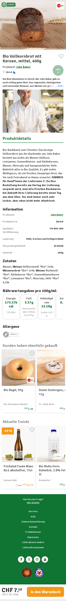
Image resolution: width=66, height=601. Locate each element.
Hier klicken (33, 502)
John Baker (23, 67)
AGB (33, 516)
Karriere (33, 511)
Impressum (33, 537)
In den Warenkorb (45, 591)
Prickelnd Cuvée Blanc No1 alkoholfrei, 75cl (18, 468)
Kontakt (33, 526)
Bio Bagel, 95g (13, 390)
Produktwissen (33, 531)
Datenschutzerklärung (33, 521)
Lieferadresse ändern (33, 542)
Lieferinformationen (33, 547)
